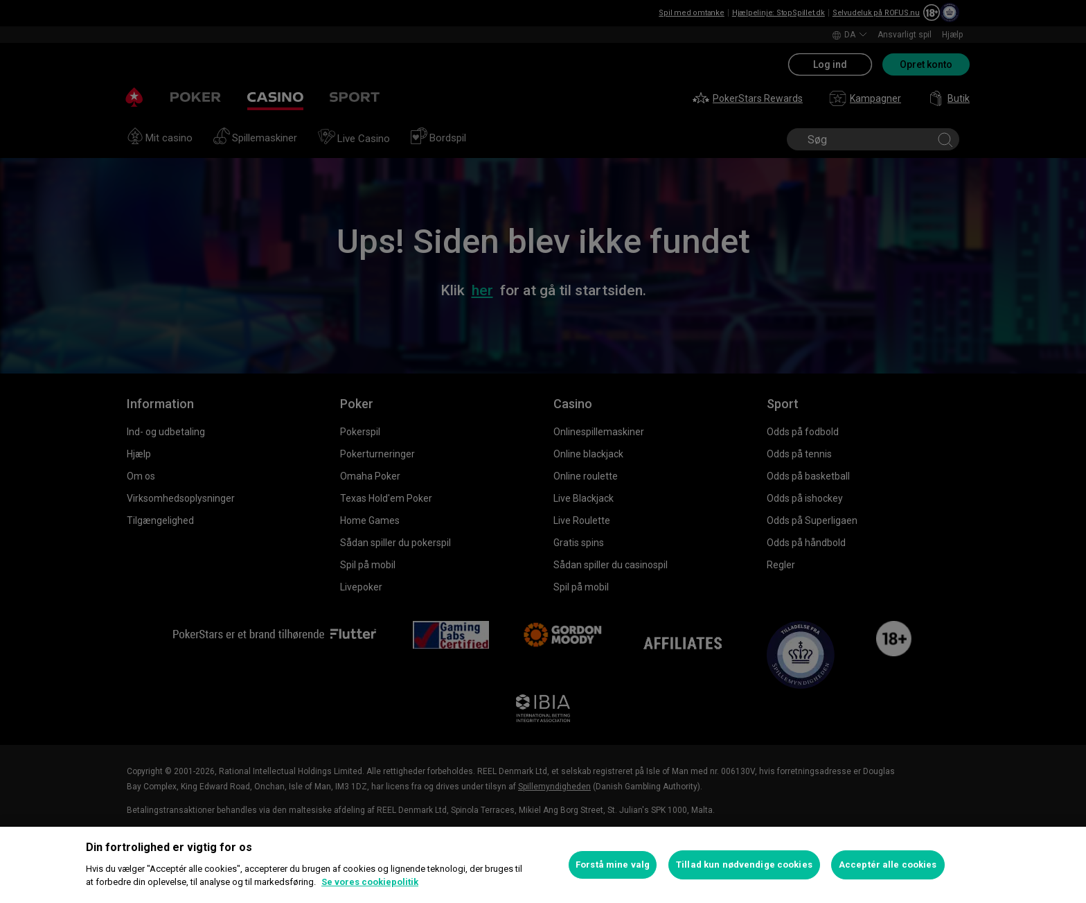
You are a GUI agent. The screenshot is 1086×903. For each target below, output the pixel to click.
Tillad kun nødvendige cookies (744, 864)
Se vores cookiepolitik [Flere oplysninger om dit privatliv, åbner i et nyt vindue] (369, 882)
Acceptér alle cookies (888, 864)
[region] (543, 865)
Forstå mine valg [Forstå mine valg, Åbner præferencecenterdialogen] (613, 864)
